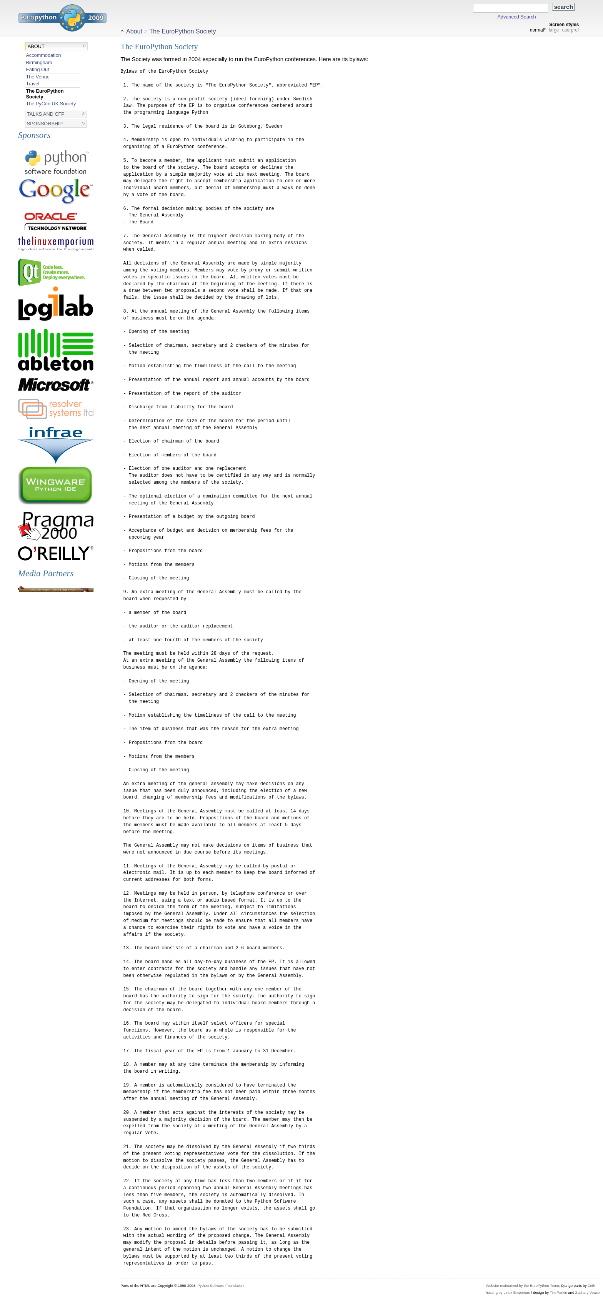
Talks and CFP (46, 114)
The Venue (38, 77)
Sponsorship (45, 123)
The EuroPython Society (44, 94)
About (36, 46)
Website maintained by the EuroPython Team (522, 1285)
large (554, 30)
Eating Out (37, 69)
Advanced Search (516, 17)
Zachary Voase (587, 1292)
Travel (32, 84)
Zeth (591, 1285)
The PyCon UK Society (51, 104)
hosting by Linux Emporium (508, 1292)
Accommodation (43, 55)
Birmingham (39, 62)
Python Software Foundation (220, 1285)
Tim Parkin (558, 1292)
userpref (570, 30)
